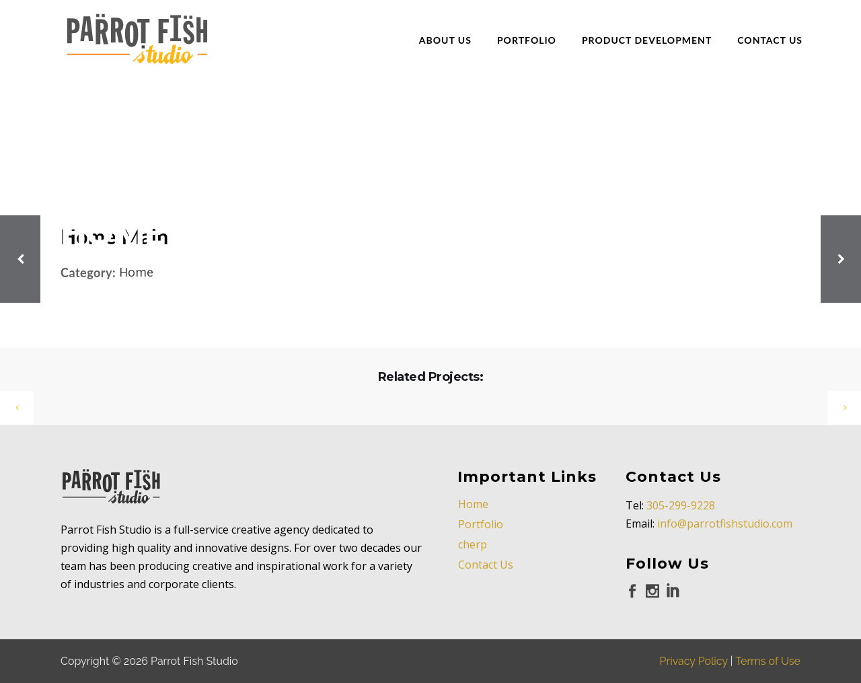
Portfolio (480, 524)
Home (473, 504)
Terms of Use (767, 661)
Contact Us (485, 564)
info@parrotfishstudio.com (724, 523)
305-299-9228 (680, 505)
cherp (472, 544)
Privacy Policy (694, 661)
